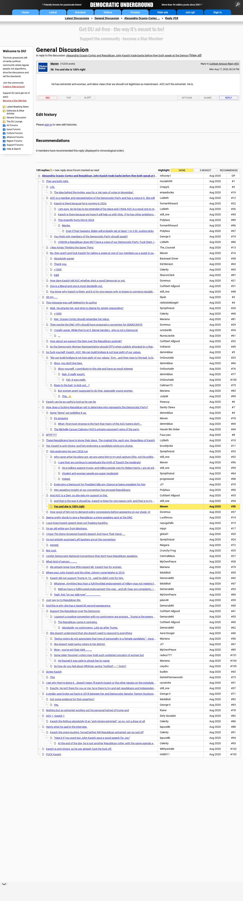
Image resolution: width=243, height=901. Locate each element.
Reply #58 (171, 18)
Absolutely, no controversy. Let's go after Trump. (90, 627)
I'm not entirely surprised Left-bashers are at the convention (81, 539)
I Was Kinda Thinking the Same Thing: (72, 247)
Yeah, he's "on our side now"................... (77, 594)
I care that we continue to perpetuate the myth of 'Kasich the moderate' (99, 462)
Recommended (229, 170)
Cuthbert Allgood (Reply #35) (224, 63)
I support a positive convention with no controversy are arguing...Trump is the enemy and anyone (110, 616)
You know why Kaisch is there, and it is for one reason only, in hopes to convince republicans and (106, 291)
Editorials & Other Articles (15, 112)
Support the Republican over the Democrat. (75, 611)
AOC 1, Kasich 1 (55, 715)
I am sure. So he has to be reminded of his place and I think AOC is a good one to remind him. (112, 208)
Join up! (190, 12)
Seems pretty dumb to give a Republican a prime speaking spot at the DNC (89, 517)
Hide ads (162, 12)
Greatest (80, 12)
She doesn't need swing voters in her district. (80, 644)
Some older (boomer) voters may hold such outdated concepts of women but (99, 655)
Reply (228, 97)
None (182, 170)
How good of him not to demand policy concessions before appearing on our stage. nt (100, 511)
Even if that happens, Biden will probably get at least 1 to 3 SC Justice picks (110, 231)
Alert (87, 97)
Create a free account (14, 86)
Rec (48, 97)
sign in (48, 124)
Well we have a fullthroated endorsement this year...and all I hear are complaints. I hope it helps (113, 589)
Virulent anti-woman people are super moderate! (90, 473)
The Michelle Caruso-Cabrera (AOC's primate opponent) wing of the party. (97, 429)
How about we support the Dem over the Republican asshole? (86, 341)
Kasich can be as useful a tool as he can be (71, 401)
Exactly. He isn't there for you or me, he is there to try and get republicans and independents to (104, 688)
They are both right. (57, 181)
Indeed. (66, 478)
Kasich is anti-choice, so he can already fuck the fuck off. (79, 748)
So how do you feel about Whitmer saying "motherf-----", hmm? (90, 666)
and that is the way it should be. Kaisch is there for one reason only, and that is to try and (105, 500)
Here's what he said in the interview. (66, 726)
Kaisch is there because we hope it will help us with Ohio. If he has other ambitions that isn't (111, 214)
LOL (52, 186)
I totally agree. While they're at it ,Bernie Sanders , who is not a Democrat (96, 330)
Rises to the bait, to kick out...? (72, 385)
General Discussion (107, 18)
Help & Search (14, 149)
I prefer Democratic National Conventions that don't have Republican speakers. (92, 556)
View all (195, 55)
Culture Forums (15, 133)
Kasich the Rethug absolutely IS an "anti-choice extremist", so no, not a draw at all (97, 721)
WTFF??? (51, 434)
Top (68, 97)
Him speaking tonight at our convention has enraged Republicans (92, 489)
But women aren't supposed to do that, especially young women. (95, 390)
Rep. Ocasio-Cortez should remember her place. (82, 319)
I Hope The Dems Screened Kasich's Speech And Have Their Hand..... (85, 534)
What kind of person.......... (61, 561)
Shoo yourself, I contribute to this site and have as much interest (95, 368)
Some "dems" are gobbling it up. (68, 412)
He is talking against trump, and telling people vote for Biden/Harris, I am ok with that (111, 467)
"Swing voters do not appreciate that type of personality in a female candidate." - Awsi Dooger (108, 638)
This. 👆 (66, 396)
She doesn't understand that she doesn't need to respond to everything (91, 633)
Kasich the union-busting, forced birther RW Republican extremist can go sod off (97, 732)
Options (187, 97)
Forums (135, 12)
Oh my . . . (52, 297)
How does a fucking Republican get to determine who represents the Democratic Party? (97, 407)
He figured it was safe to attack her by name (84, 660)
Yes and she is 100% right (69, 506)
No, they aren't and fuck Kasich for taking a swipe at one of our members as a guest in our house (106, 253)
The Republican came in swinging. (78, 622)
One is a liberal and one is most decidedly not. (76, 286)
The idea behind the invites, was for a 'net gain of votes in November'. (94, 192)
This (52, 677)
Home (25, 12)
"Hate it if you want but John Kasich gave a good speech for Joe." (92, 737)
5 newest (205, 170)
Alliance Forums (15, 137)
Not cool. (51, 550)
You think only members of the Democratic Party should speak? (91, 236)
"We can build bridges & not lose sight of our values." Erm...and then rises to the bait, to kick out (105, 357)
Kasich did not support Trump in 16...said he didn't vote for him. (87, 578)
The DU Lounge (14, 121)
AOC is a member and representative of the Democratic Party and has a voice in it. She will (102, 197)
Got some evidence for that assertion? (72, 699)
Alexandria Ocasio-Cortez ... (142, 18)
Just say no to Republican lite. (63, 600)
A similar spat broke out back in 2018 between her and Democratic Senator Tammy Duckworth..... (103, 693)
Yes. (56, 704)
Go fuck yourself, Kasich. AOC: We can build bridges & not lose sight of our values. (93, 352)
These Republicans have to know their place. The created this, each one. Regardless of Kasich (100, 440)
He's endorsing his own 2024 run (69, 451)
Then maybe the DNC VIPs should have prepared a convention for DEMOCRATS (96, 324)
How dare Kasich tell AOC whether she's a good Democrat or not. (87, 280)
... (59, 335)
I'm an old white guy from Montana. (67, 528)
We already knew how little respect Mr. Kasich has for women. (86, 567)
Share (207, 97)
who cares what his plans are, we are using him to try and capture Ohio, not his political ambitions (111, 456)
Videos (108, 12)
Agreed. (54, 545)
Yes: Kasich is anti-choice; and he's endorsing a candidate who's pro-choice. (89, 445)
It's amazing (61, 418)
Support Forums (15, 145)
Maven (54, 63)
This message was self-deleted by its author (71, 302)
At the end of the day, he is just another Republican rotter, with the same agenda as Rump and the (115, 743)
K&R (56, 275)
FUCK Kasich (53, 754)
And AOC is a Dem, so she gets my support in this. (79, 495)
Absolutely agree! (64, 258)
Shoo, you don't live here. (68, 363)
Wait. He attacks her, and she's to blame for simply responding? (87, 308)
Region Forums (14, 141)
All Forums (12, 125)
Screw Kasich (54, 671)
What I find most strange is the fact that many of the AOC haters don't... (100, 423)
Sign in (217, 12)
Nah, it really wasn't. (73, 374)
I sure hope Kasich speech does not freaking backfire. (77, 522)
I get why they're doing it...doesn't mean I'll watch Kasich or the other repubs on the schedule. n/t (102, 682)
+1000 (58, 269)
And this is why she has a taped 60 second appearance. (78, 605)
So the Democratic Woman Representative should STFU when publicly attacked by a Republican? (106, 346)
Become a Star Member (15, 100)
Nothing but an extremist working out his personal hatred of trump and (87, 710)
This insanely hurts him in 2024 (76, 219)
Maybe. (66, 225)
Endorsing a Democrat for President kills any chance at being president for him (99, 484)
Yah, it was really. (76, 379)
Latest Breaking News (18, 106)
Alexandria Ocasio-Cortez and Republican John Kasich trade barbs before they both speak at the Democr (127, 55)
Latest (53, 12)
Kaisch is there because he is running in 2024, (80, 203)
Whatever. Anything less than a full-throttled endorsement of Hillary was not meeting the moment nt (112, 583)
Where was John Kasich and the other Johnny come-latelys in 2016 (85, 572)
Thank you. (60, 264)
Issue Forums (14, 129)
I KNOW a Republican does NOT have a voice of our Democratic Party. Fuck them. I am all (110, 242)
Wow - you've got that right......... (73, 649)
